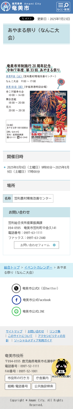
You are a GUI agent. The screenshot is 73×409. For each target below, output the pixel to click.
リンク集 (54, 331)
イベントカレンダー (38, 267)
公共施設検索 (43, 386)
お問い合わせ (36, 331)
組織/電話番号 (18, 386)
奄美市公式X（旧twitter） (36, 288)
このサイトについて (20, 335)
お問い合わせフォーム (35, 245)
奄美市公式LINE (28, 311)
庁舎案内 (42, 378)
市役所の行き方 (18, 378)
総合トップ (12, 267)
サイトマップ (14, 331)
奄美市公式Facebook (31, 300)
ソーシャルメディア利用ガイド (33, 340)
